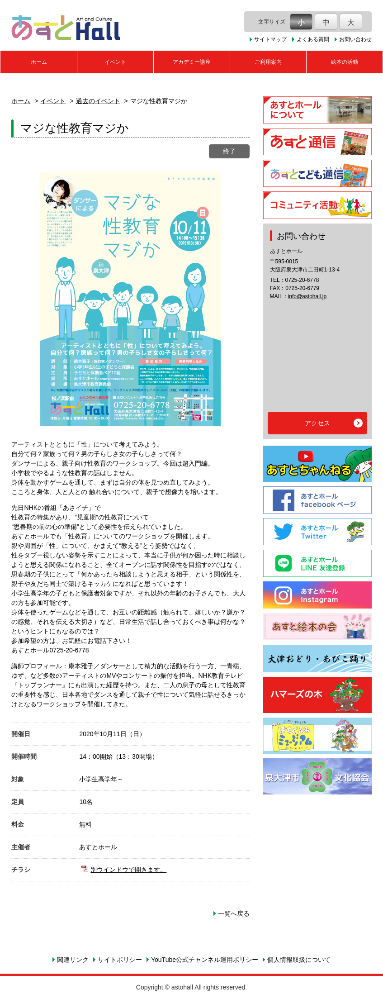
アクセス (317, 423)
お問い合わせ (355, 39)
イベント (115, 62)
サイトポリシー (120, 959)
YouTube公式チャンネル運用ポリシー (204, 959)
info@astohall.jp (307, 296)
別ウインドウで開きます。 (128, 869)
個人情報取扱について (299, 959)
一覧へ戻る (234, 913)
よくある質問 (313, 39)
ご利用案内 (268, 62)
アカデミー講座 (192, 62)
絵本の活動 (344, 62)
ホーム (39, 62)
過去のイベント (98, 101)
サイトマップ (270, 39)
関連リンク (73, 959)
